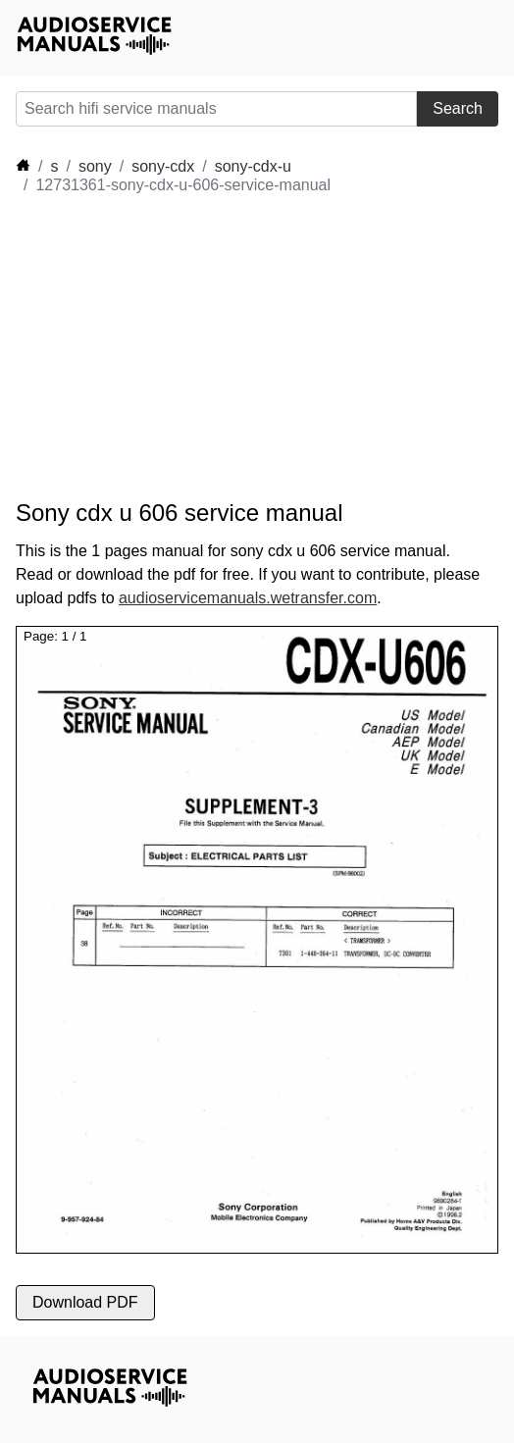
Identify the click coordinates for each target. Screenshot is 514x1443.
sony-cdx (162, 166)
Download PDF (85, 1302)
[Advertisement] (192, 347)
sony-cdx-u (253, 166)
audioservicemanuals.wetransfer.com (248, 598)
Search (458, 108)
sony (95, 166)
